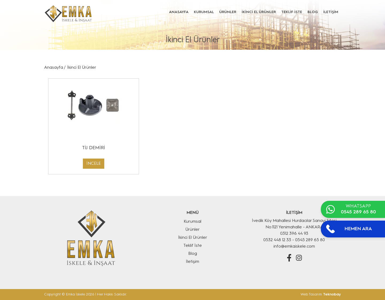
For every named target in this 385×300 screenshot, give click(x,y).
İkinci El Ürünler (81, 68)
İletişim (192, 262)
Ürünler (192, 230)
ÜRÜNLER (227, 12)
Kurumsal (192, 222)
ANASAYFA (178, 12)
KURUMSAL (204, 12)
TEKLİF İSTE (291, 12)
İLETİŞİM (330, 12)
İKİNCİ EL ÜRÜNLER (259, 12)
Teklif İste (192, 246)
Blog (192, 254)
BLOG (312, 12)
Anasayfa (53, 68)
